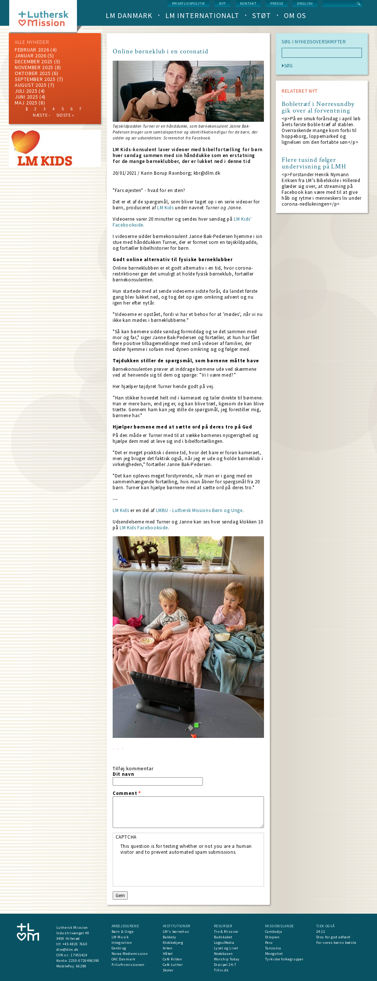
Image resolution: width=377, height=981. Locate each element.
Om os (295, 15)
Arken (168, 948)
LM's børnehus (176, 931)
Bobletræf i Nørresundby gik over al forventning (318, 107)
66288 (81, 966)
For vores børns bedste (336, 942)
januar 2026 (30, 55)
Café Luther (173, 964)
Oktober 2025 (32, 73)
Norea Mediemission (130, 953)
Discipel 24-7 (225, 964)
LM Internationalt (202, 15)
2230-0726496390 (84, 960)
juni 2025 (26, 96)
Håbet (168, 953)
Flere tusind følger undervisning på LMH (314, 163)
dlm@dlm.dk (67, 949)
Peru (269, 942)
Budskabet (223, 937)
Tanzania (273, 948)
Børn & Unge (123, 931)
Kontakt (248, 3)
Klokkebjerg (173, 942)
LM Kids (165, 208)
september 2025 (35, 79)
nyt (222, 3)
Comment (127, 793)
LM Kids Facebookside (144, 528)
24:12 (320, 931)
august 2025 (31, 85)
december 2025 (34, 61)
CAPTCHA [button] (126, 837)
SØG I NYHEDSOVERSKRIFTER (314, 42)
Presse (276, 3)
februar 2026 (32, 49)
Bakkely (170, 937)
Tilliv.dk (221, 970)
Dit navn (123, 774)
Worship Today (227, 959)
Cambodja (273, 931)
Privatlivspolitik (188, 3)
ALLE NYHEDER (32, 42)
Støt (261, 15)
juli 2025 (26, 91)
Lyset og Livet (226, 948)
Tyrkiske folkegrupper (284, 959)
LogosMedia (224, 942)
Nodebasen (223, 953)
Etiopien (272, 937)
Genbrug (119, 948)
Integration (122, 942)
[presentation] (176, 869)
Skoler (168, 970)
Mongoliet (274, 953)
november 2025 (34, 67)
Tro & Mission (226, 931)
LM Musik (120, 937)
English (305, 3)
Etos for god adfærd (333, 937)
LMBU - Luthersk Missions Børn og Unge (199, 510)
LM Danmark (129, 15)
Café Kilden (172, 959)
